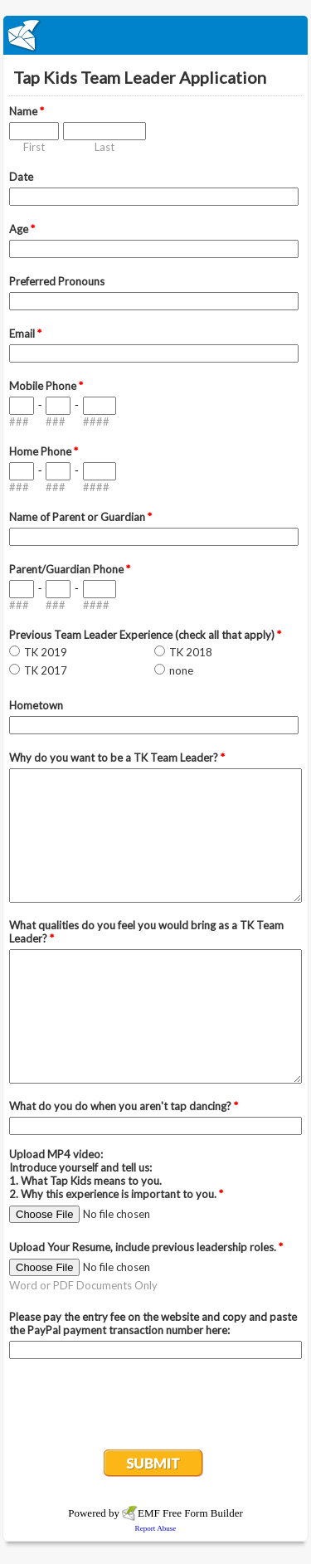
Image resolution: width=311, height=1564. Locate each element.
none (181, 670)
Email (25, 333)
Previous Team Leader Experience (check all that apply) (145, 634)
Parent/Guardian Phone (69, 569)
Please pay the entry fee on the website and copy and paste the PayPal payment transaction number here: (153, 1323)
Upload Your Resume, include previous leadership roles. (146, 1247)
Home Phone (43, 451)
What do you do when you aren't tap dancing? (123, 1106)
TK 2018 (190, 652)
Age (22, 229)
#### (96, 421)
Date (21, 176)
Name (26, 111)
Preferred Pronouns (56, 281)
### (19, 421)
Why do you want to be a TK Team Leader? (117, 757)
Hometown (36, 705)
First (34, 146)
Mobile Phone (46, 385)
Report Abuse (156, 1528)
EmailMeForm (155, 35)
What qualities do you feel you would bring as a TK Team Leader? (146, 931)
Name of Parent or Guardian (80, 517)
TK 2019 (45, 652)
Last (104, 146)
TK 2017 (45, 670)
